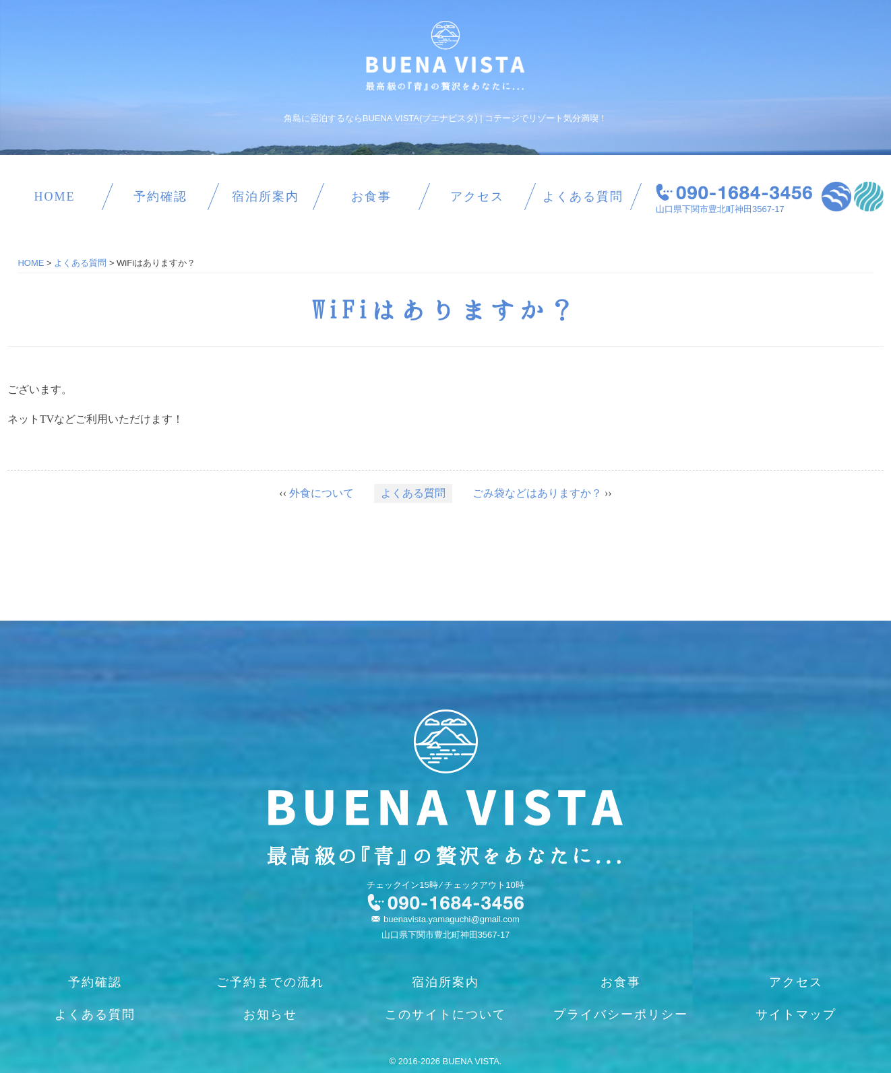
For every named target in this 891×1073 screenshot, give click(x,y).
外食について (321, 493)
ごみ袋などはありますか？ (537, 493)
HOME (54, 196)
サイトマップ (796, 1014)
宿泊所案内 (265, 196)
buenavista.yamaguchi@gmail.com (451, 919)
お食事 (371, 196)
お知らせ (270, 1014)
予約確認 (160, 196)
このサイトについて (445, 1014)
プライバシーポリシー (620, 1014)
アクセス (477, 196)
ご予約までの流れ (270, 982)
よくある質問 (583, 196)
